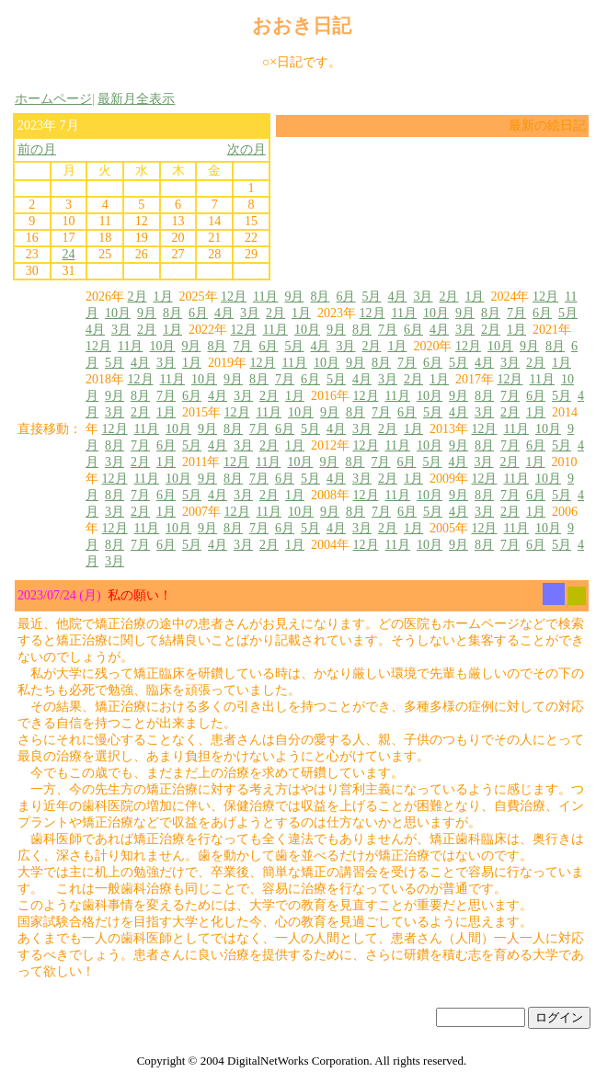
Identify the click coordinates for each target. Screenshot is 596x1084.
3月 (422, 296)
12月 (233, 296)
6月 (345, 296)
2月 (137, 296)
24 (69, 254)
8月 (319, 296)
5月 (371, 296)
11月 (265, 296)
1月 (163, 296)
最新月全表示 (136, 99)
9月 (294, 296)
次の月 (246, 149)
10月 (118, 313)
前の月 (36, 149)
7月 (516, 313)
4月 (397, 296)
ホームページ (53, 99)
